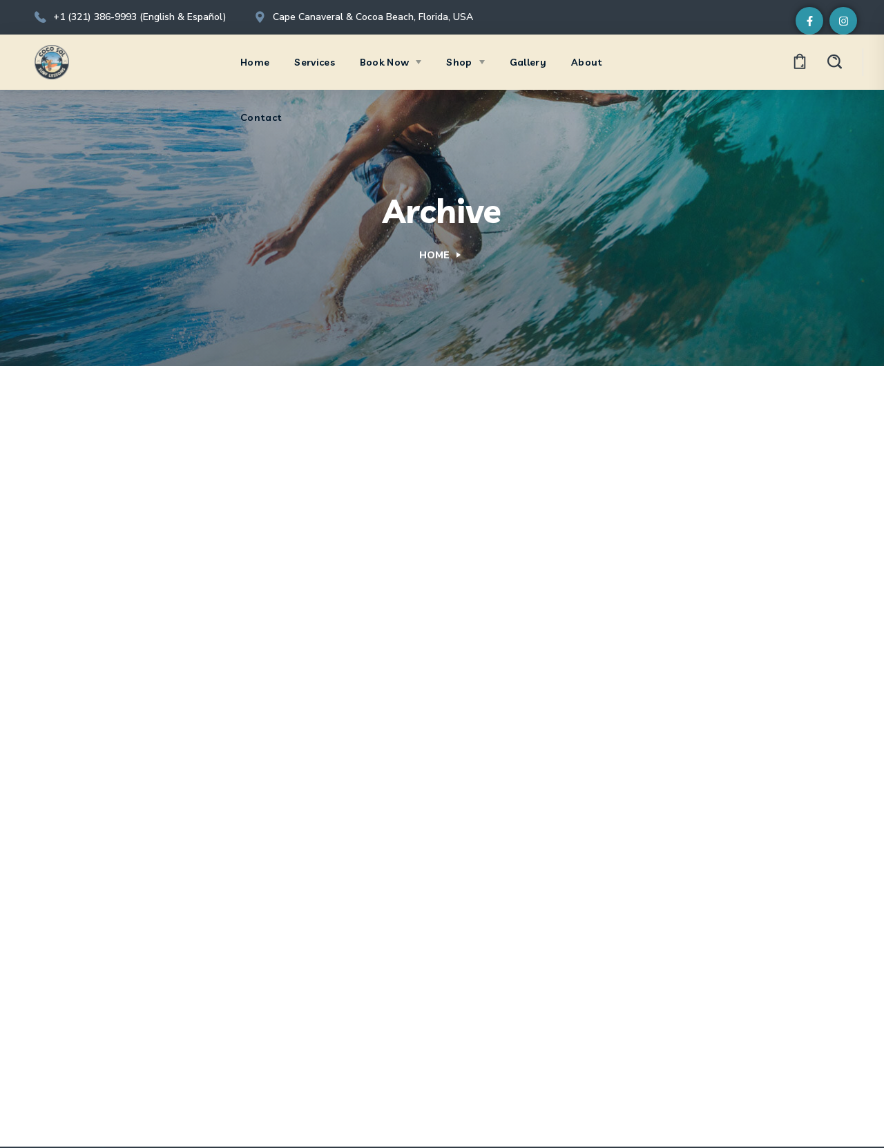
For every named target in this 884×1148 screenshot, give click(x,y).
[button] (799, 62)
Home (434, 255)
